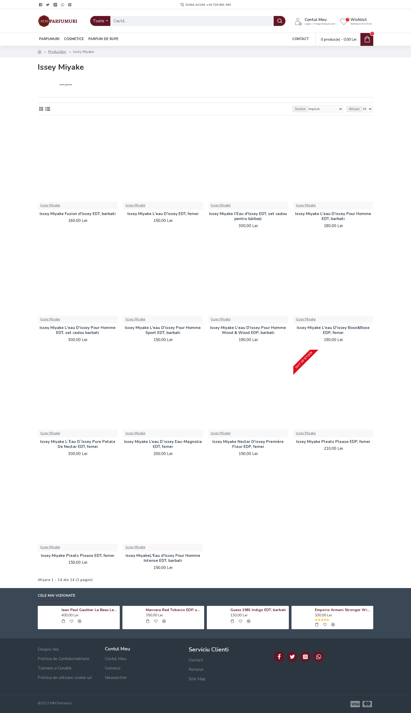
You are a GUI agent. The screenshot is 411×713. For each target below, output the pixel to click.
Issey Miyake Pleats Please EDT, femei (77, 555)
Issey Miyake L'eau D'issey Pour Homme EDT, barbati (333, 216)
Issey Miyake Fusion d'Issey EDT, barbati (78, 213)
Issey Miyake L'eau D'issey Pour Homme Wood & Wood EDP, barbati (248, 330)
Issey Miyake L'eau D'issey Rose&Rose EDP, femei (333, 330)
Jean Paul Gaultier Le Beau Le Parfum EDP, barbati (89, 610)
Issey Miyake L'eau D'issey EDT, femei (162, 213)
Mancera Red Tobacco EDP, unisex (174, 610)
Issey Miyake (50, 205)
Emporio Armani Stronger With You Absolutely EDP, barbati (343, 610)
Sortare (300, 109)
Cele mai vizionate (56, 595)
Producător (57, 51)
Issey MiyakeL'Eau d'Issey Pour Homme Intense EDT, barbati (163, 558)
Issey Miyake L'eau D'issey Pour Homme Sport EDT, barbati (163, 330)
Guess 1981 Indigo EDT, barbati (258, 610)
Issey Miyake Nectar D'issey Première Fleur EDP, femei (248, 444)
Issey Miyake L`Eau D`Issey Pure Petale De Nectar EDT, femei (77, 444)
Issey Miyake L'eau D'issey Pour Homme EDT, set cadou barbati (78, 330)
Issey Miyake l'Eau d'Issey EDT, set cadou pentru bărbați (248, 216)
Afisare (354, 109)
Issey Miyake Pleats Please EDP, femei (333, 441)
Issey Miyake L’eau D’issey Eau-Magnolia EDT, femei (163, 444)
